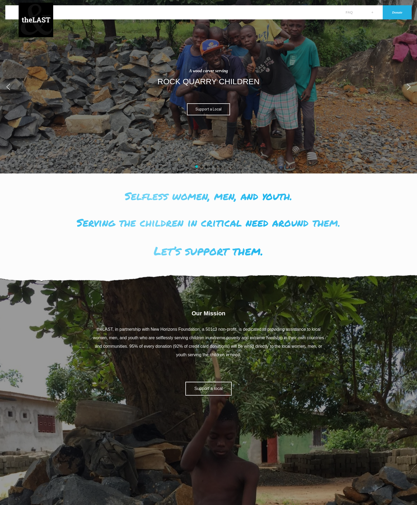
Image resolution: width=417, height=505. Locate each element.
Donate (397, 12)
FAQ (349, 12)
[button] (8, 87)
